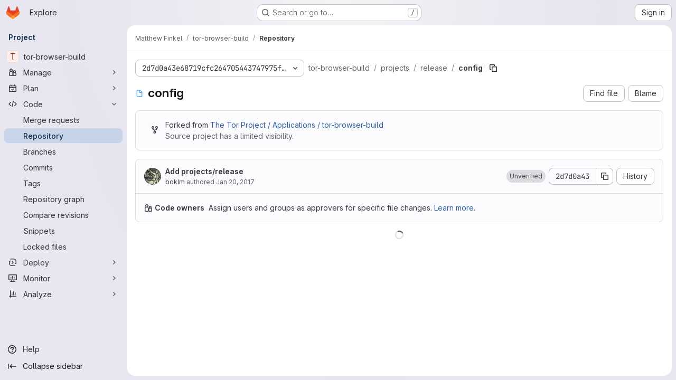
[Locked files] (63, 246)
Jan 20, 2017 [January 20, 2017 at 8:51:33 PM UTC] (235, 182)
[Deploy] (63, 262)
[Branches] (63, 151)
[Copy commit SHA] (604, 176)
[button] (526, 176)
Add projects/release (204, 171)
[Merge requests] (63, 119)
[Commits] (63, 167)
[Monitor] (63, 278)
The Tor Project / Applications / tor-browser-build (296, 124)
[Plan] (63, 88)
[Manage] (63, 72)
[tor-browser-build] (63, 56)
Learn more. (454, 207)
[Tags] (63, 183)
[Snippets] (63, 230)
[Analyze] (63, 294)
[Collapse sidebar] (63, 366)
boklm (175, 182)
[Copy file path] (493, 68)
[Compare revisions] (63, 214)
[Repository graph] (63, 199)
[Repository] (63, 135)
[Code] (63, 104)
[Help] (63, 349)
